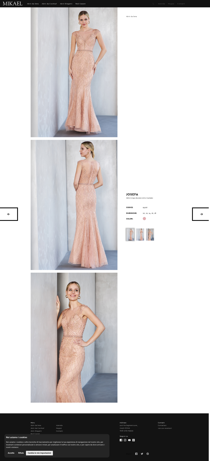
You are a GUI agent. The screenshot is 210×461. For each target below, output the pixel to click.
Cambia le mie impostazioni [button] (39, 453)
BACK (8, 214)
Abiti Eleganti (66, 4)
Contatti (181, 4)
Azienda (161, 4)
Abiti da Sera (33, 4)
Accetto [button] (11, 453)
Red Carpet (81, 4)
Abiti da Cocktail (49, 4)
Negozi (171, 4)
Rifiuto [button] (21, 453)
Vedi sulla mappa (126, 431)
